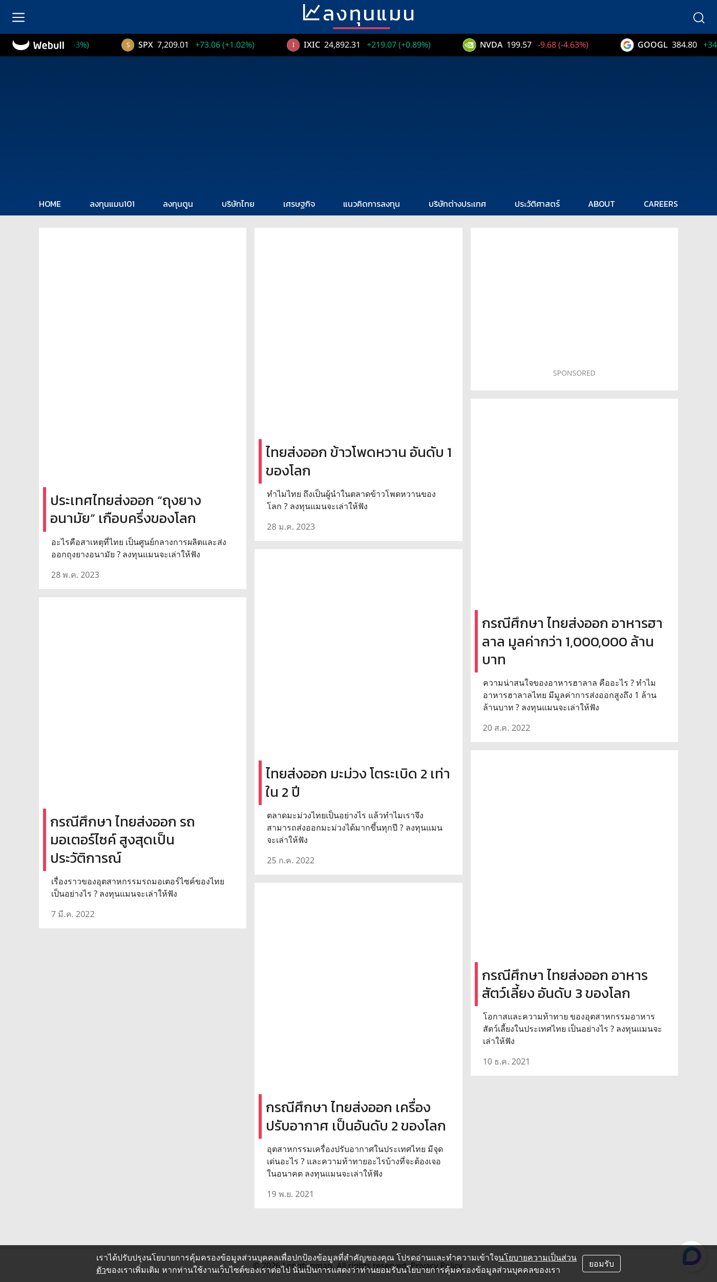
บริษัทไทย (238, 204)
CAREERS (661, 204)
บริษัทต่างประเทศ (457, 204)
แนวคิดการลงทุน (371, 204)
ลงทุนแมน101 (112, 204)
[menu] (18, 17)
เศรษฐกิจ (299, 204)
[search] (698, 17)
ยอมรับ (601, 1263)
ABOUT (601, 204)
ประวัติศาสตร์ (537, 204)
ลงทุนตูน (178, 204)
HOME (50, 204)
